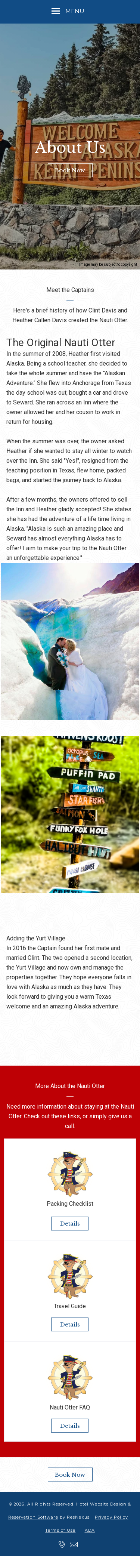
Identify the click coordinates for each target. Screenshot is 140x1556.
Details (70, 1223)
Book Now (70, 170)
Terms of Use (60, 1530)
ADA (90, 1530)
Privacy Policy (111, 1517)
